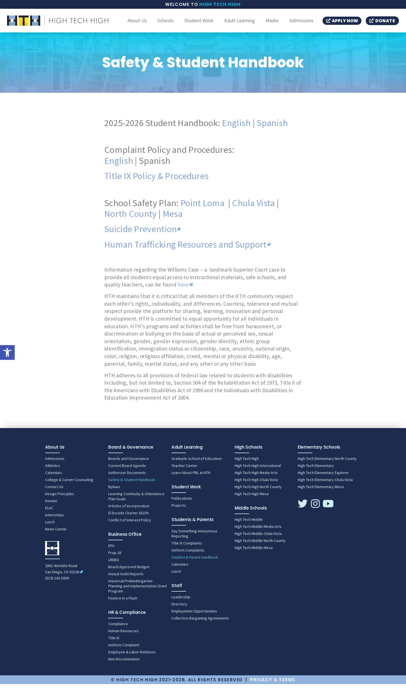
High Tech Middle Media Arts (258, 532)
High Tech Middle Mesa (254, 553)
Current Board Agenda (127, 471)
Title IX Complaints (186, 549)
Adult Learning (239, 23)
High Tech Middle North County (260, 546)
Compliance (118, 629)
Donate (51, 506)
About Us (137, 23)
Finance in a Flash (122, 604)
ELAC (49, 513)
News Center (56, 534)
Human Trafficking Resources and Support (185, 250)
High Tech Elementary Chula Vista (325, 485)
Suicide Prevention (140, 235)
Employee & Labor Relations (132, 657)
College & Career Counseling (69, 485)
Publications (181, 504)
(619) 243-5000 (57, 584)
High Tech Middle (249, 525)
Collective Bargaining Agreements (200, 624)
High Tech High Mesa (252, 499)
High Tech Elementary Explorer (323, 478)
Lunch (50, 527)
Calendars (53, 478)
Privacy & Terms (272, 686)
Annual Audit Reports (126, 579)
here (183, 290)
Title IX (113, 643)
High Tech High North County (258, 492)
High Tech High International (258, 471)
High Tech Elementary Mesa (321, 492)
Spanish (272, 129)
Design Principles (59, 499)
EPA (111, 551)
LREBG (113, 565)
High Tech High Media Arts (256, 478)
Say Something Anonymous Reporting (194, 539)
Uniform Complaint (123, 650)
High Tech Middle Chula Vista (258, 539)
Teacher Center (184, 471)
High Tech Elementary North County (327, 464)
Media (272, 23)
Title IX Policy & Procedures (156, 182)
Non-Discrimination (124, 664)
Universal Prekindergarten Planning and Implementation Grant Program (137, 591)
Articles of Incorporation (128, 511)
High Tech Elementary (316, 471)
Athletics (52, 471)
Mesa (173, 219)
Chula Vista (253, 209)
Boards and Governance (128, 464)
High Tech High (220, 4)
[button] (7, 352)
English (236, 129)
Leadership (180, 602)
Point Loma (202, 209)
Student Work (198, 23)
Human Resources (123, 636)
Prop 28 (114, 558)
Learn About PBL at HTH (190, 478)
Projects (178, 511)
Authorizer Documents (127, 478)
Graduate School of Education (196, 464)
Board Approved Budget (128, 572)
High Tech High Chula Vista (256, 485)
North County (130, 219)
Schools (165, 23)
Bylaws (114, 492)
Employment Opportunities (194, 617)
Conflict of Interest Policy (129, 525)
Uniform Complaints (187, 556)
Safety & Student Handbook (131, 485)
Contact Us (54, 492)
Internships (54, 520)
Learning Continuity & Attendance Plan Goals (136, 502)
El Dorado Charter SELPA (128, 518)
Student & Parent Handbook (194, 563)
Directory (179, 609)
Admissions (301, 23)
